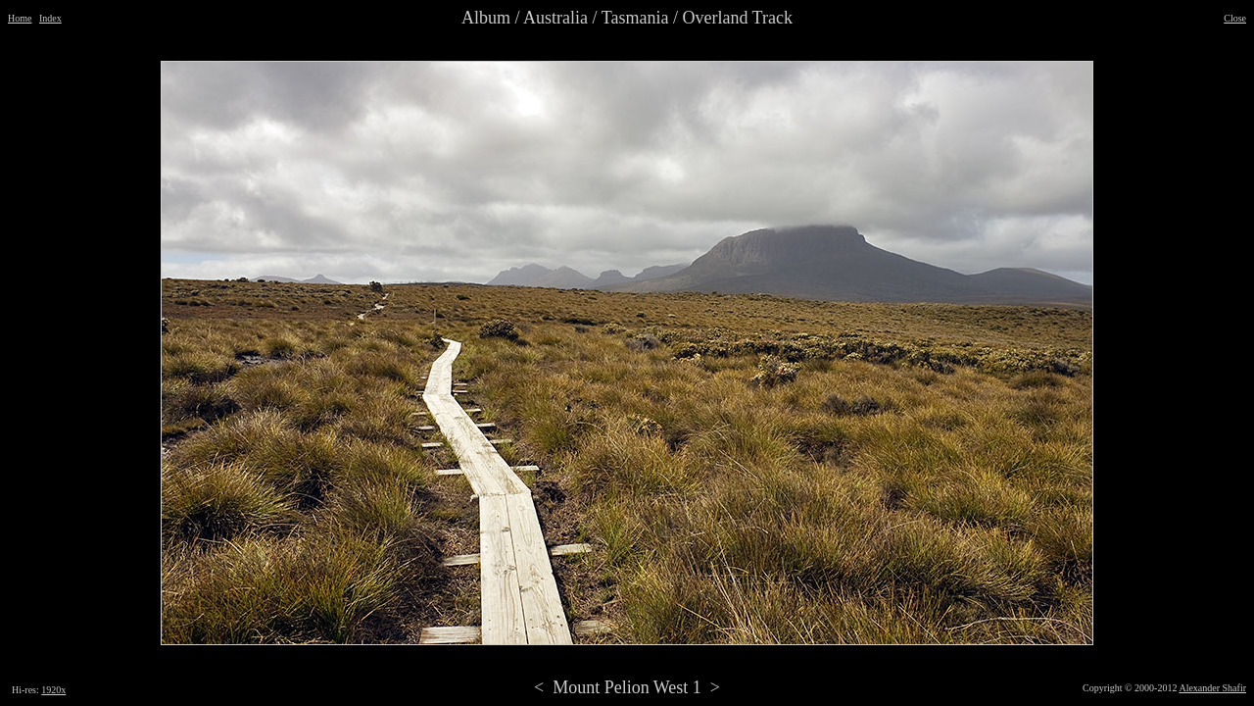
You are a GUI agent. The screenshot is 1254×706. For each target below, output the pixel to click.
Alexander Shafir (1212, 687)
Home (19, 18)
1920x (53, 689)
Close (1235, 18)
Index (50, 18)
